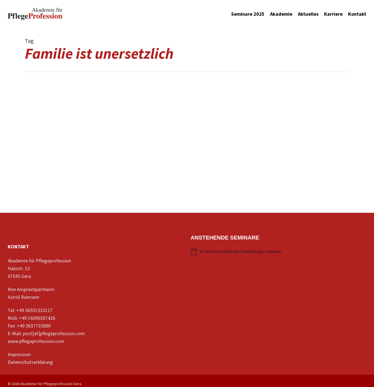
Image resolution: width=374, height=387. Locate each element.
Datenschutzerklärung (30, 362)
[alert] (278, 251)
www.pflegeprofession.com (36, 341)
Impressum (19, 354)
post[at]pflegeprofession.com (54, 333)
